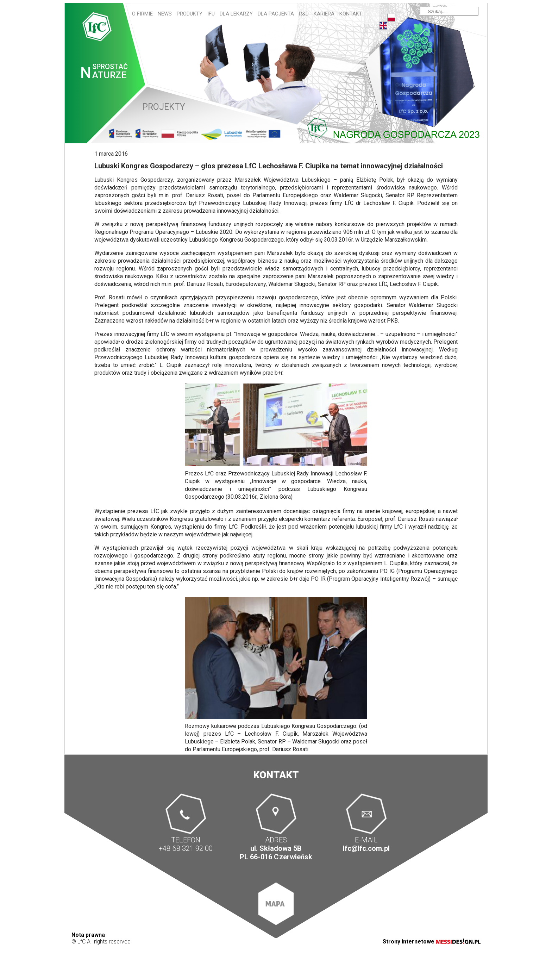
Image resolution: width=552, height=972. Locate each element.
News (165, 14)
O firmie (142, 14)
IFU (211, 14)
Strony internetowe (432, 941)
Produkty (189, 14)
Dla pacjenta (276, 14)
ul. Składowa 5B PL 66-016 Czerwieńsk (276, 852)
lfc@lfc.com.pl (366, 848)
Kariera (324, 14)
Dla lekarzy (236, 14)
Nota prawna (88, 935)
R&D (304, 14)
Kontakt (350, 14)
